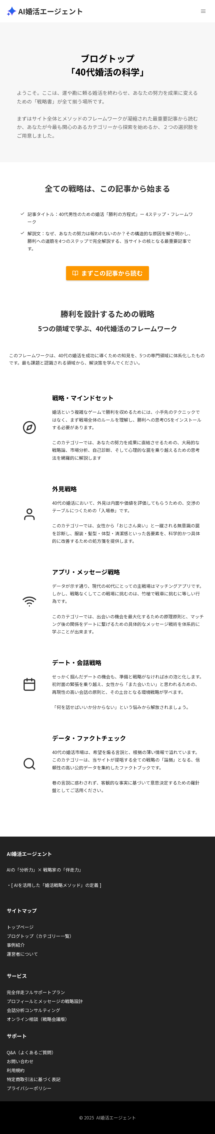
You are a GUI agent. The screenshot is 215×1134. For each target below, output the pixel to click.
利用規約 (16, 1070)
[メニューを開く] (203, 11)
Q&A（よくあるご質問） (31, 1052)
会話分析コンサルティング (33, 1010)
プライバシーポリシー (29, 1088)
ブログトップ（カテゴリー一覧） (40, 936)
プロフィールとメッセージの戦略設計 (45, 1001)
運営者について (22, 953)
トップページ (20, 927)
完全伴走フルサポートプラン (36, 992)
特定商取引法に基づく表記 (33, 1079)
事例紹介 (16, 945)
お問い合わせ (20, 1061)
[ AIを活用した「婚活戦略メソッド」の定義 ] (56, 885)
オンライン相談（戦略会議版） (38, 1019)
